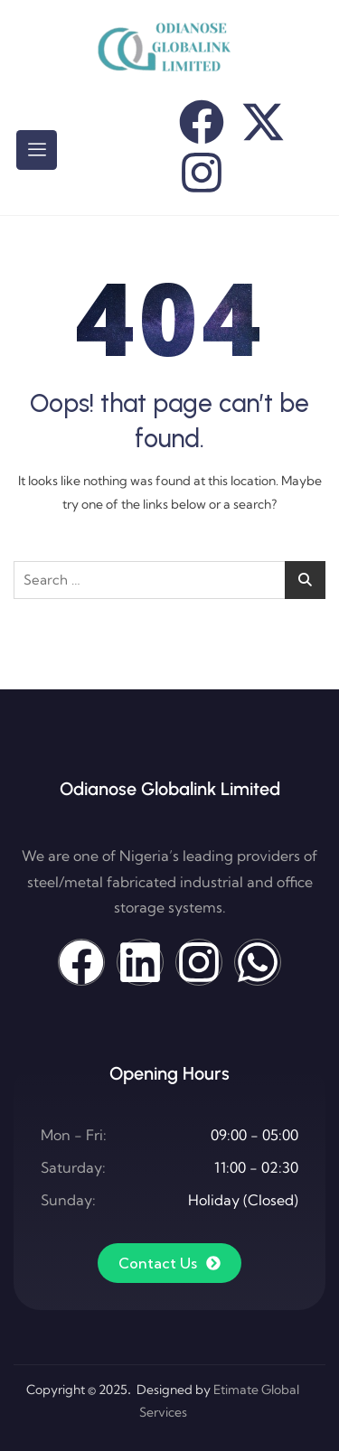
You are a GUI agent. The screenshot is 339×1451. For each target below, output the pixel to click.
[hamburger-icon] (36, 150)
